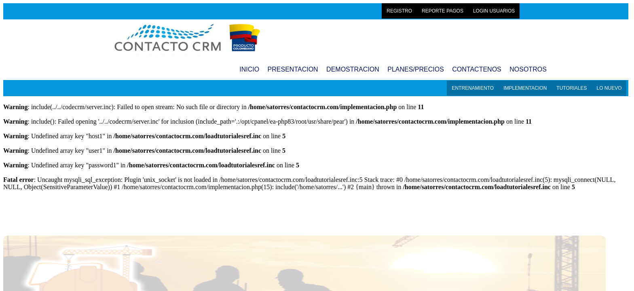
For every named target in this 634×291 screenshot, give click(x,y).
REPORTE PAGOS (442, 11)
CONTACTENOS (476, 69)
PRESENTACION (293, 69)
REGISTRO (399, 11)
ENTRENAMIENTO (473, 88)
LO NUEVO (608, 88)
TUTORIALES (571, 88)
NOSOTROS (528, 69)
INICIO (249, 69)
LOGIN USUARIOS (494, 11)
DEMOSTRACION (352, 69)
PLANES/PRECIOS (415, 69)
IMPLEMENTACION (525, 88)
